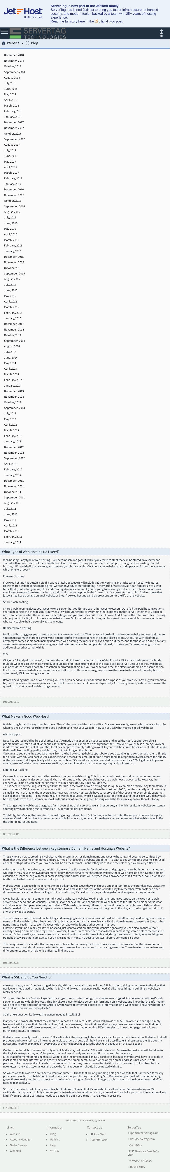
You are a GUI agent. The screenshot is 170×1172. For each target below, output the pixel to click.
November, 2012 (14, 452)
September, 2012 (14, 458)
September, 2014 (14, 340)
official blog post (108, 21)
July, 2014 (10, 352)
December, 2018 (14, 55)
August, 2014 (12, 346)
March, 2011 (11, 531)
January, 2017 (12, 184)
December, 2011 (14, 480)
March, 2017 (11, 172)
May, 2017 (10, 161)
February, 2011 (13, 536)
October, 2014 (12, 335)
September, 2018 (14, 72)
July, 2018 (10, 83)
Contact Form (99, 1140)
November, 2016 (14, 195)
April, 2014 (10, 368)
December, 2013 (14, 391)
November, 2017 (14, 128)
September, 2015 (14, 273)
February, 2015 (13, 312)
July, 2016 (10, 217)
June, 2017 (10, 156)
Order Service (18, 1145)
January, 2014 (12, 385)
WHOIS (54, 1150)
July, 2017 (10, 150)
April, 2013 (10, 424)
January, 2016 (12, 251)
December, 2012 (14, 447)
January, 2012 (12, 475)
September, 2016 (14, 206)
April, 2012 (10, 464)
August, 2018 (12, 77)
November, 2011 (14, 486)
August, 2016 (12, 212)
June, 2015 (10, 290)
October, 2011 (12, 492)
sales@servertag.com (141, 1139)
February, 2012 (13, 469)
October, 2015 (12, 268)
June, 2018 (10, 89)
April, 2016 (10, 234)
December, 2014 (14, 324)
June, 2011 (10, 514)
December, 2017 (14, 122)
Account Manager (20, 1139)
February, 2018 (13, 111)
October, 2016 (12, 200)
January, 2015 (12, 318)
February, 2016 (13, 245)
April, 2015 (10, 301)
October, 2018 (12, 66)
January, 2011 (12, 542)
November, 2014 (14, 329)
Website (10, 43)
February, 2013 (13, 436)
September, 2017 (14, 139)
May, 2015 (10, 296)
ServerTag (134, 1127)
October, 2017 (12, 133)
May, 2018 (10, 94)
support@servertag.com (143, 1133)
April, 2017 (10, 167)
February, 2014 (13, 380)
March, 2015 (11, 307)
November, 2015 (14, 262)
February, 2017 (13, 178)
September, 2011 (14, 497)
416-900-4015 (136, 1167)
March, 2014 (11, 374)
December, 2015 (14, 256)
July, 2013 (10, 413)
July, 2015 (10, 284)
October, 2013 (12, 402)
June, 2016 (10, 223)
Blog (32, 43)
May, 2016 (10, 228)
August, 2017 (12, 144)
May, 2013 (10, 419)
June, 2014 (10, 357)
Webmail (15, 1150)
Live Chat (98, 1134)
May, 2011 (10, 520)
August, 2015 (12, 279)
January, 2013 (12, 441)
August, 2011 (12, 503)
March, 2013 (11, 430)
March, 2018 (11, 105)
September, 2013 (14, 408)
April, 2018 (10, 100)
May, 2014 (10, 363)
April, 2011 (10, 525)
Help (53, 1145)
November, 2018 (14, 60)
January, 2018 (12, 117)
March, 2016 (11, 240)
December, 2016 (14, 189)
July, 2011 (10, 508)
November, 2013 (14, 396)
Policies (55, 1139)
